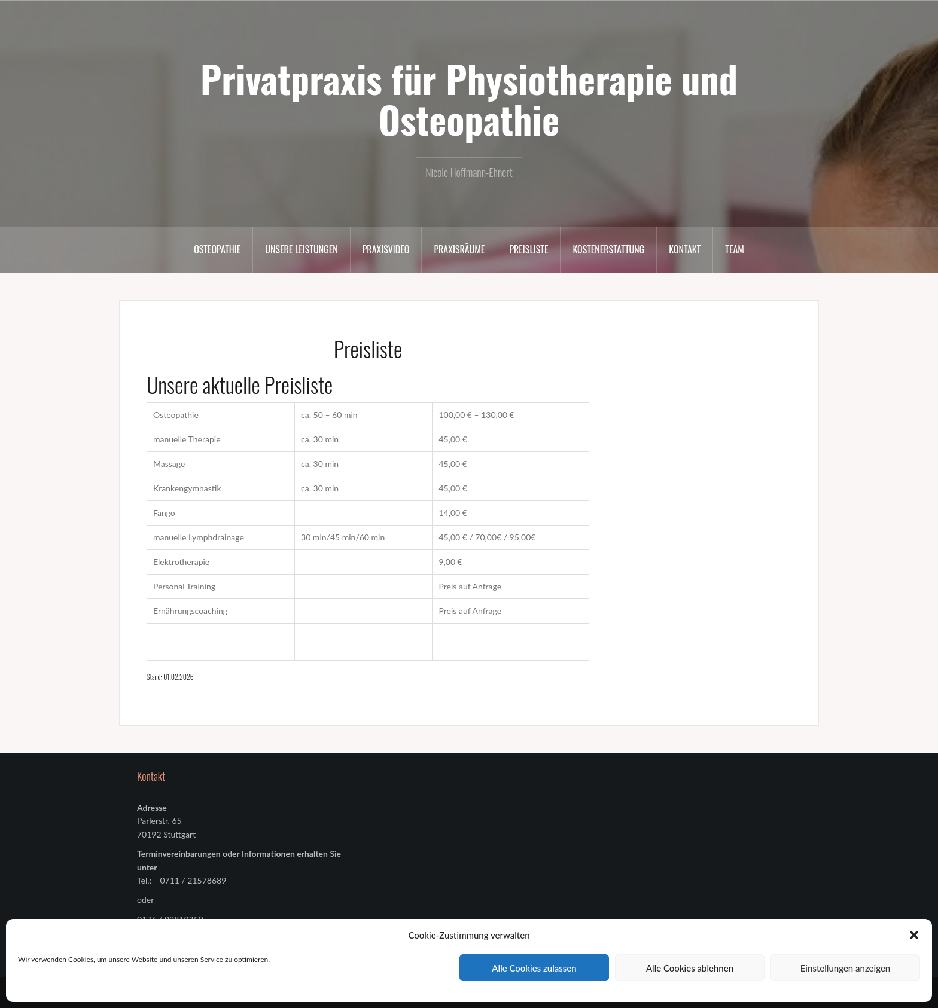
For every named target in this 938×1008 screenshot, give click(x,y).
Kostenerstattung (608, 249)
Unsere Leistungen (301, 249)
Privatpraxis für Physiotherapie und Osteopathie (469, 98)
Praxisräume (459, 249)
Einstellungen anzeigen (845, 968)
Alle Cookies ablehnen (689, 968)
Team (734, 249)
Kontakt (685, 249)
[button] (914, 935)
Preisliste (528, 249)
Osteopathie (217, 249)
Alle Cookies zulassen (534, 968)
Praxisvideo (386, 249)
